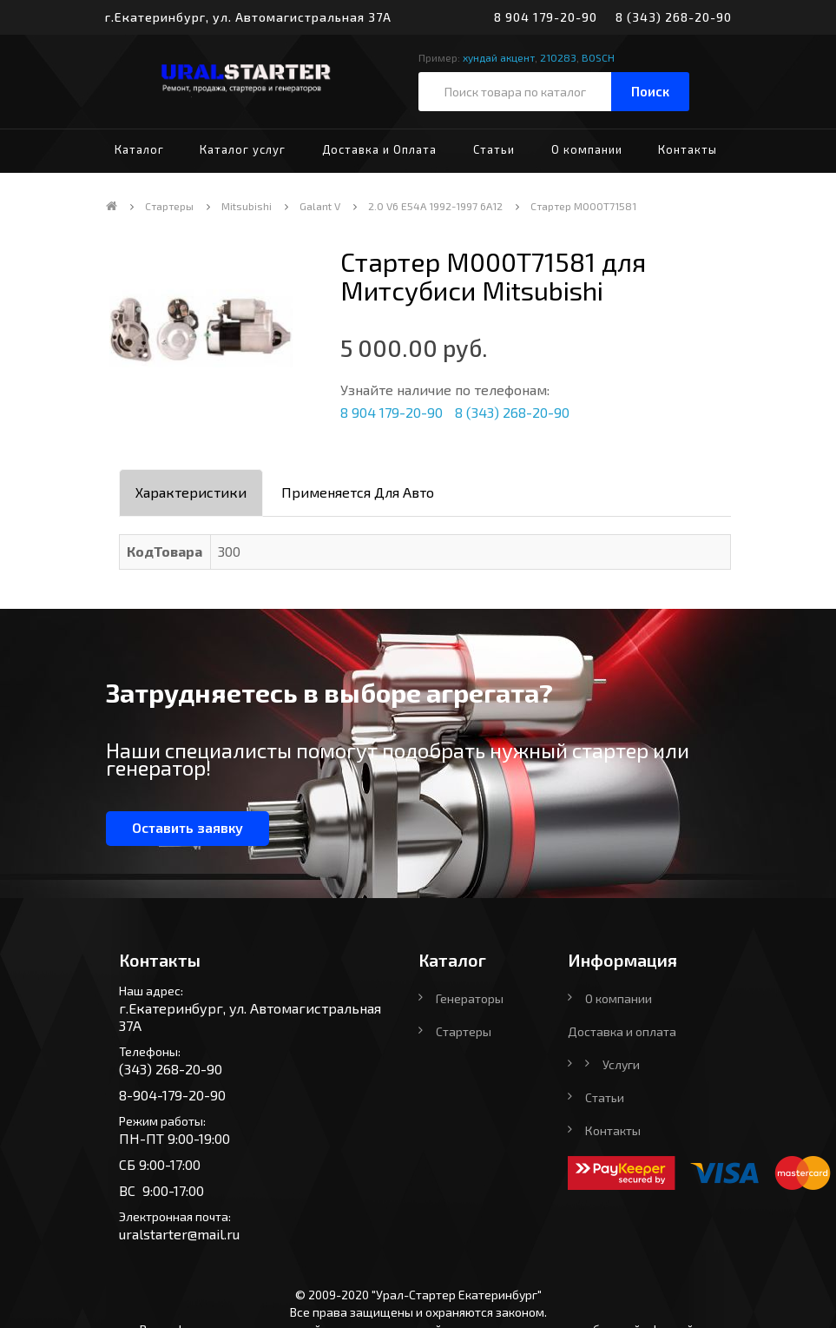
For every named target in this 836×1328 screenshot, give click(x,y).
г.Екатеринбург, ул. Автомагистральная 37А (248, 17)
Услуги (621, 1064)
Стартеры (169, 206)
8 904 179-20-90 (545, 17)
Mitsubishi (246, 206)
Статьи (494, 149)
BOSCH (598, 57)
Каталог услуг (243, 149)
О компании (586, 149)
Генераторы (470, 998)
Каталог (139, 149)
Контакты (687, 149)
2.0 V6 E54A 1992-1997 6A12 (435, 206)
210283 (558, 57)
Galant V (320, 206)
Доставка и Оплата (379, 149)
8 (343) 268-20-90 (673, 17)
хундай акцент (499, 57)
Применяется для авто (357, 492)
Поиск (650, 91)
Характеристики (191, 492)
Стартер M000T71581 (583, 206)
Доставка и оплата (622, 1031)
